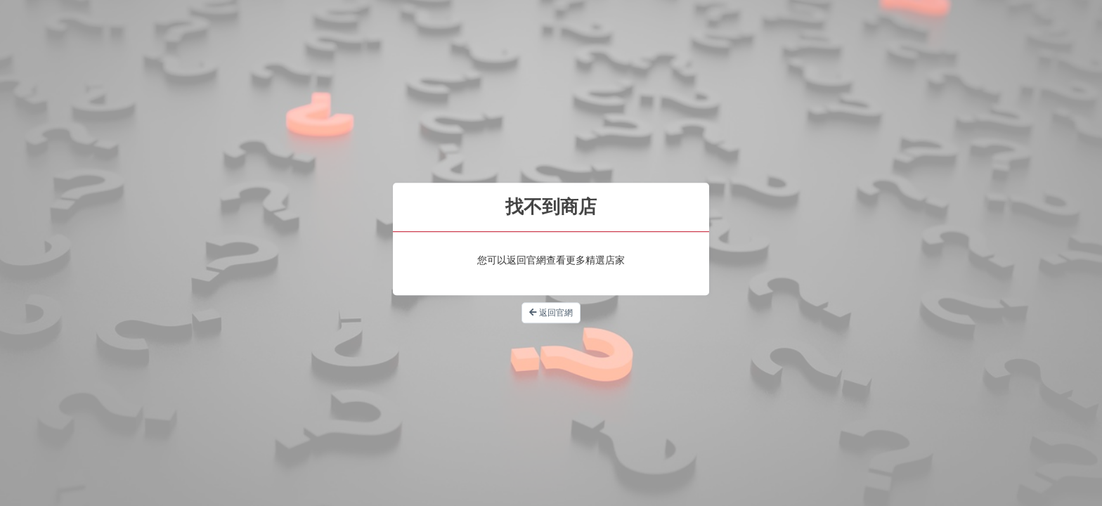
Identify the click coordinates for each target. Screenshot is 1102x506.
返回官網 (551, 313)
